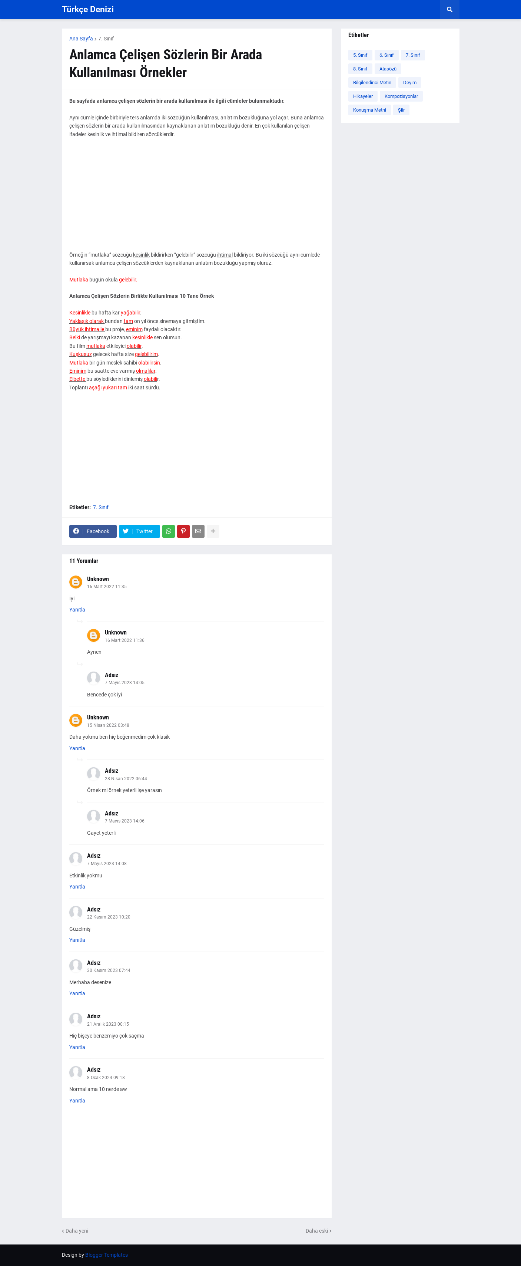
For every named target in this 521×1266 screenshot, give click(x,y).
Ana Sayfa (81, 38)
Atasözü (387, 69)
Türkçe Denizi (88, 9)
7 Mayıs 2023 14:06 (125, 821)
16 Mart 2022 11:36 (125, 640)
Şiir (401, 110)
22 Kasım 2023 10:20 (108, 917)
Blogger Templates (106, 1255)
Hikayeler (363, 96)
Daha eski (317, 1231)
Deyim (410, 82)
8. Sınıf (360, 69)
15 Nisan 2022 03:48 (108, 725)
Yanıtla (77, 610)
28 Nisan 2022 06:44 (126, 778)
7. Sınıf (106, 38)
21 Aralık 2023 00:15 (108, 1024)
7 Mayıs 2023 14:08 (107, 863)
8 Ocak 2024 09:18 (106, 1077)
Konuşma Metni (369, 110)
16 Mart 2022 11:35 (107, 586)
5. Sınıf (360, 55)
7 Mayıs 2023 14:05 (125, 682)
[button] (449, 9)
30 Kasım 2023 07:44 (108, 970)
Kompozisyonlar (401, 96)
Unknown (98, 579)
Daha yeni (77, 1231)
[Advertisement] (196, 199)
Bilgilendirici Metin (372, 82)
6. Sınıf (386, 55)
